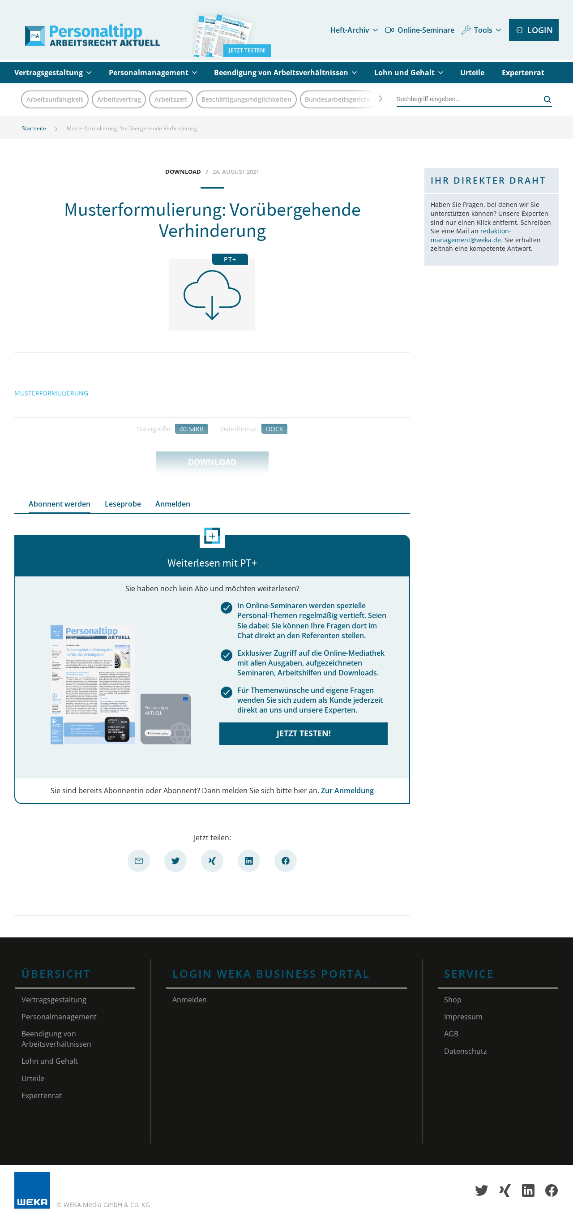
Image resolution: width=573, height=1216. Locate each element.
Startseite (34, 128)
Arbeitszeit (171, 99)
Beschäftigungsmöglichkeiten (246, 99)
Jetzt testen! (304, 733)
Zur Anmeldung (347, 790)
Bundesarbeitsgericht (338, 99)
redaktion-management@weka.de (471, 235)
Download (212, 461)
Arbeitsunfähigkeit (54, 99)
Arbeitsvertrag (119, 99)
